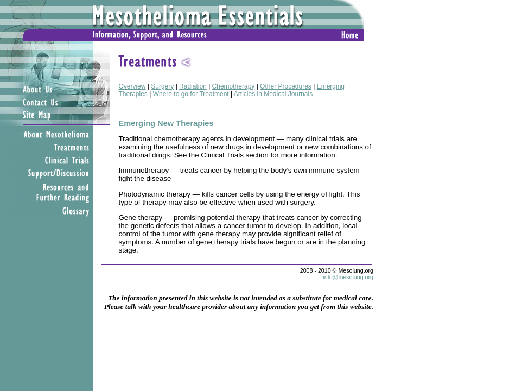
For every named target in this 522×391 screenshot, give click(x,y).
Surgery (162, 86)
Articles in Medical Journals (273, 94)
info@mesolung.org (348, 277)
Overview (131, 86)
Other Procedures (285, 86)
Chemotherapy (233, 86)
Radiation (193, 86)
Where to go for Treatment (191, 94)
